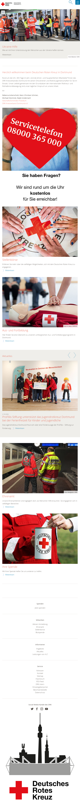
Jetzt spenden (40, 608)
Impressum (40, 679)
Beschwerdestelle (40, 690)
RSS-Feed (40, 681)
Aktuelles (40, 651)
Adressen (40, 670)
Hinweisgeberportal (40, 687)
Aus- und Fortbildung (15, 330)
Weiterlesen (9, 270)
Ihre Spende (9, 567)
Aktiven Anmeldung (40, 624)
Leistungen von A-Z (40, 654)
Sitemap (40, 676)
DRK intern (40, 684)
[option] (40, 33)
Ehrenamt (8, 496)
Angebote (40, 649)
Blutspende (40, 632)
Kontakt (40, 673)
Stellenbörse (10, 260)
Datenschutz (40, 692)
